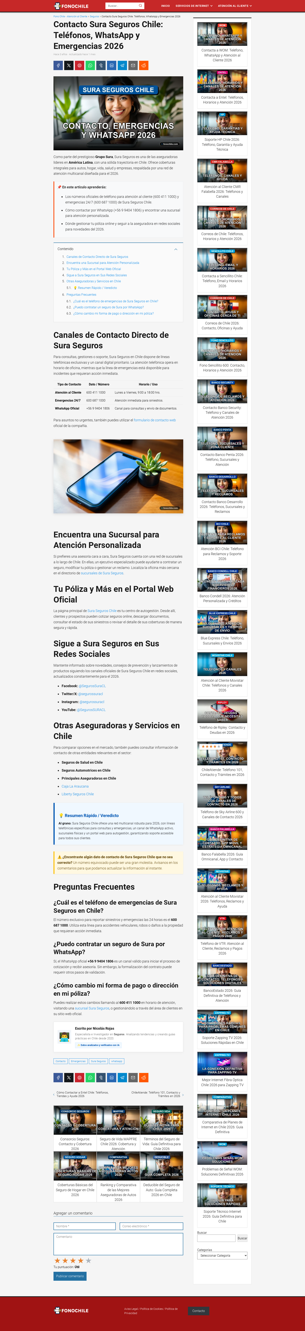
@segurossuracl (90, 694)
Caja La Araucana (75, 786)
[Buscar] (140, 6)
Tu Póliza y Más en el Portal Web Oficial (94, 269)
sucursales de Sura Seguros (102, 573)
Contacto (61, 1061)
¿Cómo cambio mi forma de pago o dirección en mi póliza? (113, 313)
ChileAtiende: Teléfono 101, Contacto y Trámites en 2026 (155, 1094)
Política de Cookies (151, 1308)
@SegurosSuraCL (92, 686)
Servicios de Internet (192, 5)
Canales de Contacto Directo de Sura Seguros (97, 257)
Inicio (165, 5)
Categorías (204, 1250)
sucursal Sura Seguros (92, 1008)
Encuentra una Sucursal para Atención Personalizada (103, 263)
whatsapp (116, 1061)
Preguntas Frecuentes (81, 294)
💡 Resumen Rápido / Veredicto (95, 288)
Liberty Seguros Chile (78, 794)
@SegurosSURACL (91, 710)
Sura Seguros (98, 1061)
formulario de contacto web (155, 420)
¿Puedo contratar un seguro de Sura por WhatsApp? (108, 307)
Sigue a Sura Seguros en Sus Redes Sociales (97, 275)
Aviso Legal (131, 1308)
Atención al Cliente (233, 5)
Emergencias (78, 1061)
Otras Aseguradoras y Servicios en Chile (94, 281)
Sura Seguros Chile (102, 611)
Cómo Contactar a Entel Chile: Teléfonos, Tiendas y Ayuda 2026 (83, 1094)
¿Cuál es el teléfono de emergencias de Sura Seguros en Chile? (115, 301)
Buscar (202, 1233)
